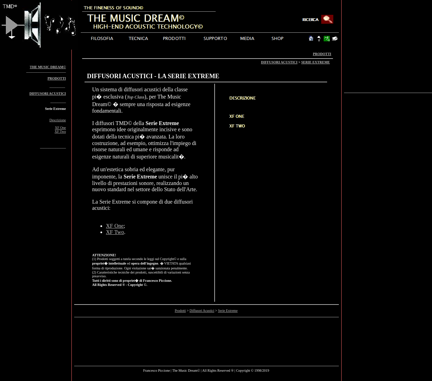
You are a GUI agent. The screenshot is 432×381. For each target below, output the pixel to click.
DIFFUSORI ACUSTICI (279, 62)
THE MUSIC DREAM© (48, 67)
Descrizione (57, 120)
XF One (60, 128)
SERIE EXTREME (315, 62)
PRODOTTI (322, 54)
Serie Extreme (228, 310)
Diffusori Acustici (201, 310)
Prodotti (180, 310)
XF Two (60, 131)
